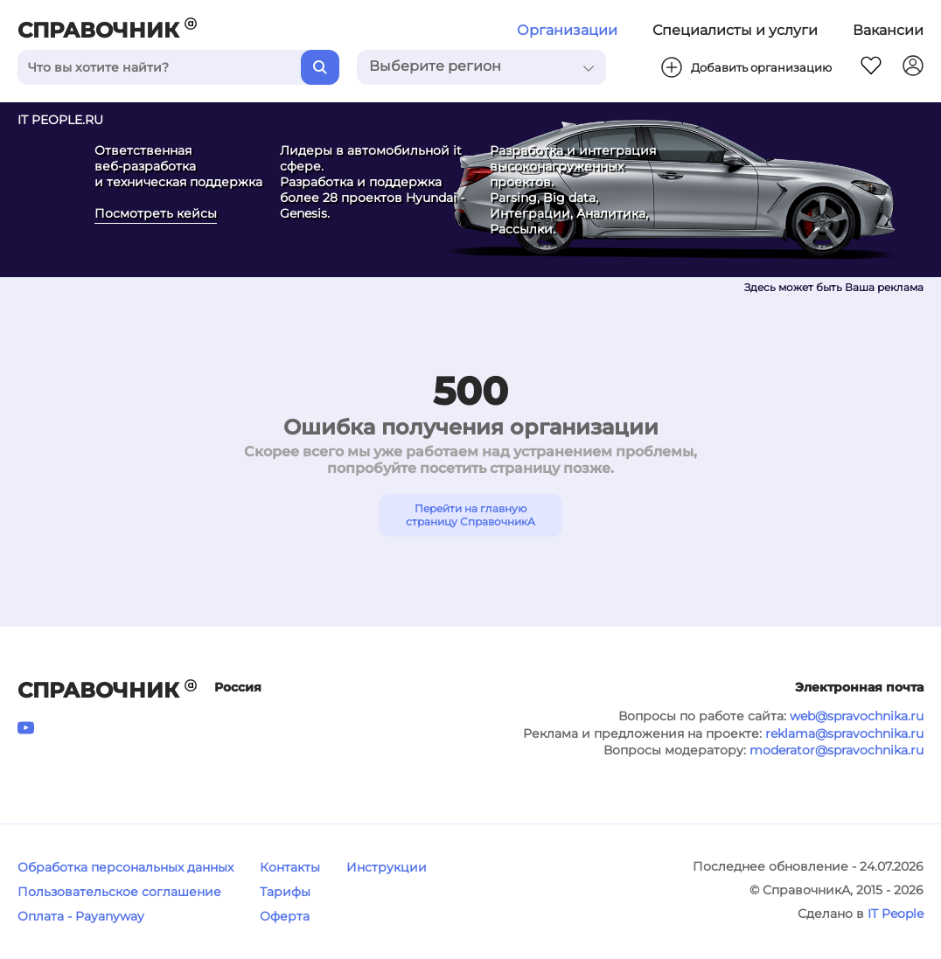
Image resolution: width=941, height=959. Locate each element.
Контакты (290, 867)
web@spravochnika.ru (857, 716)
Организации (567, 30)
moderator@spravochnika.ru (836, 750)
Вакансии (888, 30)
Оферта (285, 916)
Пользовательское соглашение (119, 892)
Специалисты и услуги (735, 30)
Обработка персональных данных (125, 867)
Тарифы (285, 892)
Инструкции (386, 867)
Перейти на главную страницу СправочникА (470, 514)
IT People (896, 913)
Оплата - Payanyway (80, 916)
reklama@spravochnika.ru (844, 733)
